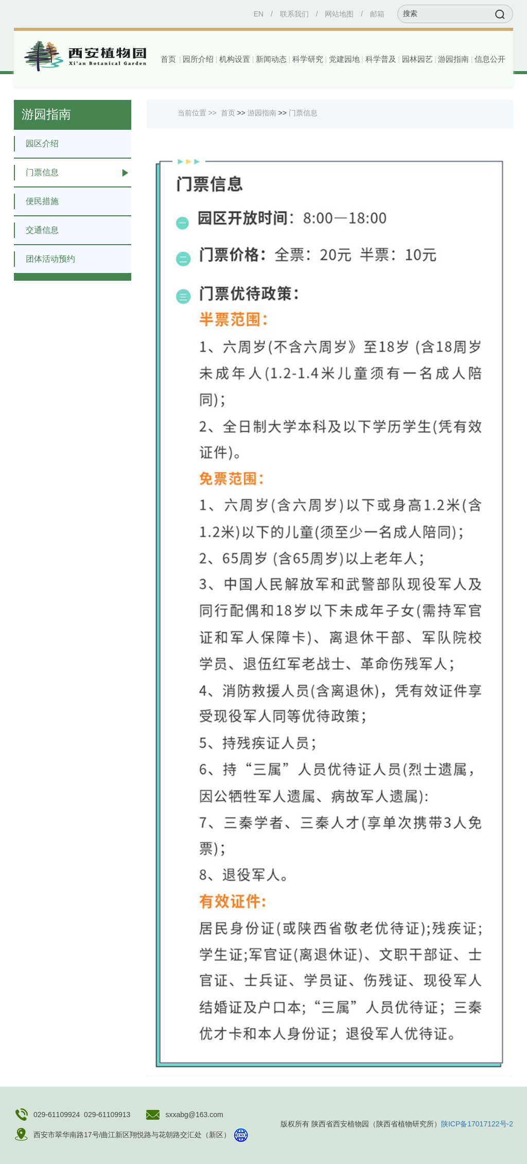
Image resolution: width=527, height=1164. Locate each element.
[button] (197, 59)
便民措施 (36, 201)
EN (259, 14)
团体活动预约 (44, 259)
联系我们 (294, 14)
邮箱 (377, 14)
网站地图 (339, 14)
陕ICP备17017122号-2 (477, 1124)
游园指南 (262, 113)
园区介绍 (36, 143)
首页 (168, 59)
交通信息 (36, 230)
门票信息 (36, 172)
